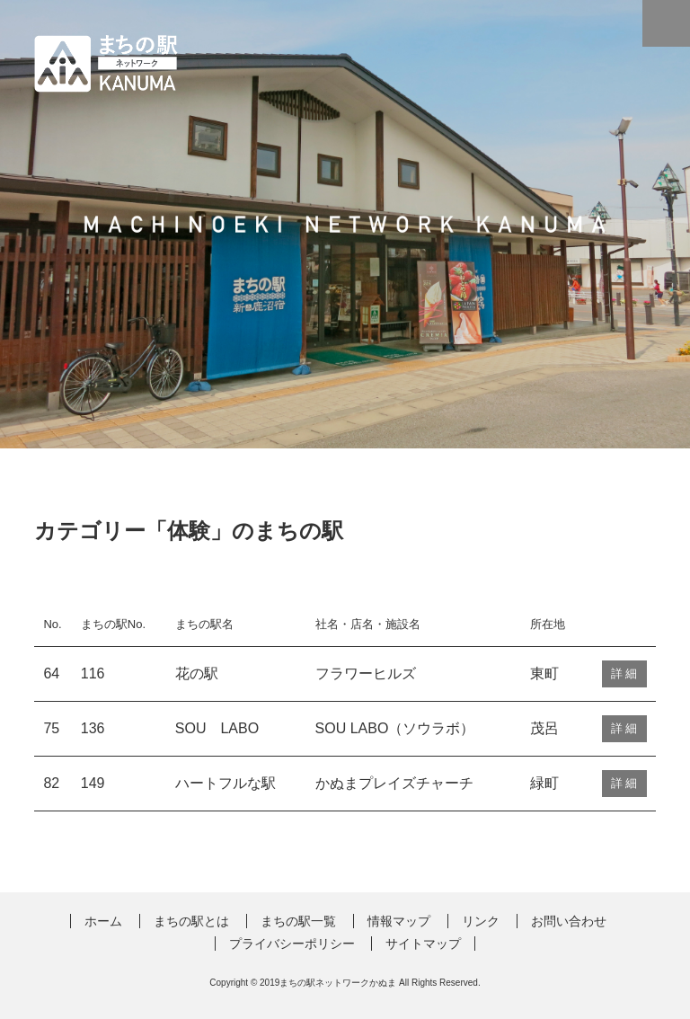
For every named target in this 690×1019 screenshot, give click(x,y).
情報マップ (398, 921)
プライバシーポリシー (292, 943)
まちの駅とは (191, 921)
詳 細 (624, 673)
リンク (481, 921)
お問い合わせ (568, 921)
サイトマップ (423, 943)
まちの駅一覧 (298, 921)
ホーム (103, 921)
